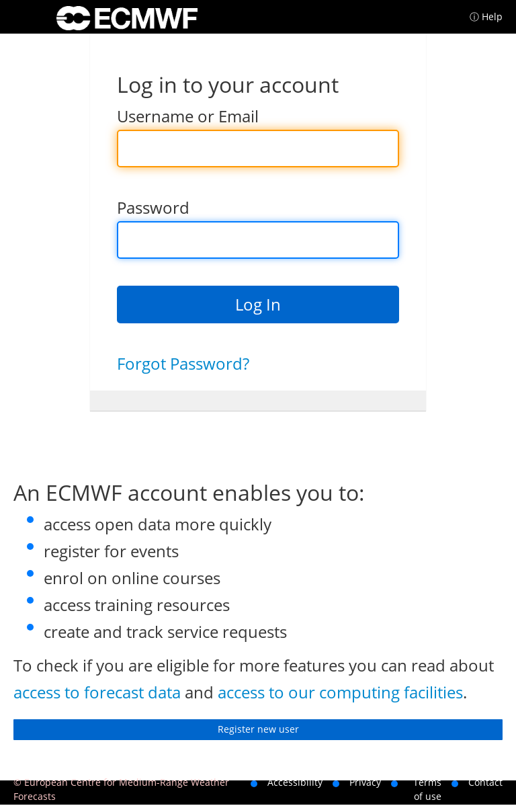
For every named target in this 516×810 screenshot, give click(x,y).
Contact (485, 782)
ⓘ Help (486, 16)
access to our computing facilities (340, 692)
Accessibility (294, 782)
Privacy (365, 782)
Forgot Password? (183, 363)
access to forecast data (97, 692)
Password (153, 207)
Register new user (258, 729)
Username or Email (188, 116)
